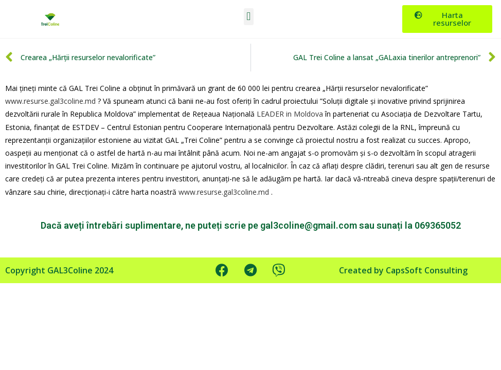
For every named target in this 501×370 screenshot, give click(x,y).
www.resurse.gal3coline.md (50, 101)
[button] (249, 16)
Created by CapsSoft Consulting (403, 270)
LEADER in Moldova (290, 114)
